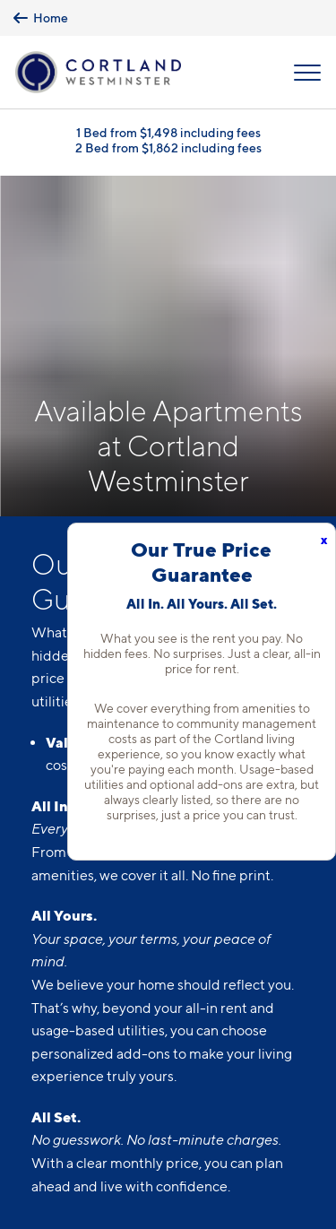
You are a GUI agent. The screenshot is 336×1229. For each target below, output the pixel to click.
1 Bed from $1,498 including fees (168, 132)
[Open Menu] (307, 73)
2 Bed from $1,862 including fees (168, 147)
